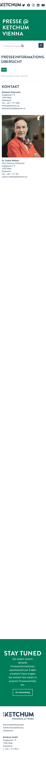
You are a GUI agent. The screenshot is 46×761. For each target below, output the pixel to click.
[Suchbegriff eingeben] (13, 46)
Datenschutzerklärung (13, 727)
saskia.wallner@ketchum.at (14, 177)
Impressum (8, 730)
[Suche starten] (22, 45)
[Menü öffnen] (41, 45)
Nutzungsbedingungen (13, 725)
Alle (4, 69)
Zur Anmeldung (22, 692)
